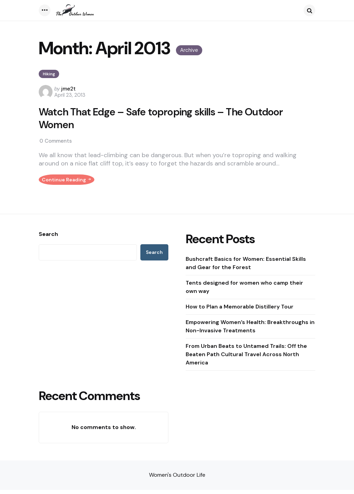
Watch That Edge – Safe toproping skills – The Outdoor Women (164, 119)
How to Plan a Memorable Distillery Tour (240, 310)
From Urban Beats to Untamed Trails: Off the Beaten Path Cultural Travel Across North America (246, 358)
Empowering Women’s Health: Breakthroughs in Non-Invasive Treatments (250, 330)
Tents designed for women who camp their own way (244, 291)
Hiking (49, 74)
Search (48, 238)
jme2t (68, 88)
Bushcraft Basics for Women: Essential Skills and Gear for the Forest (246, 267)
